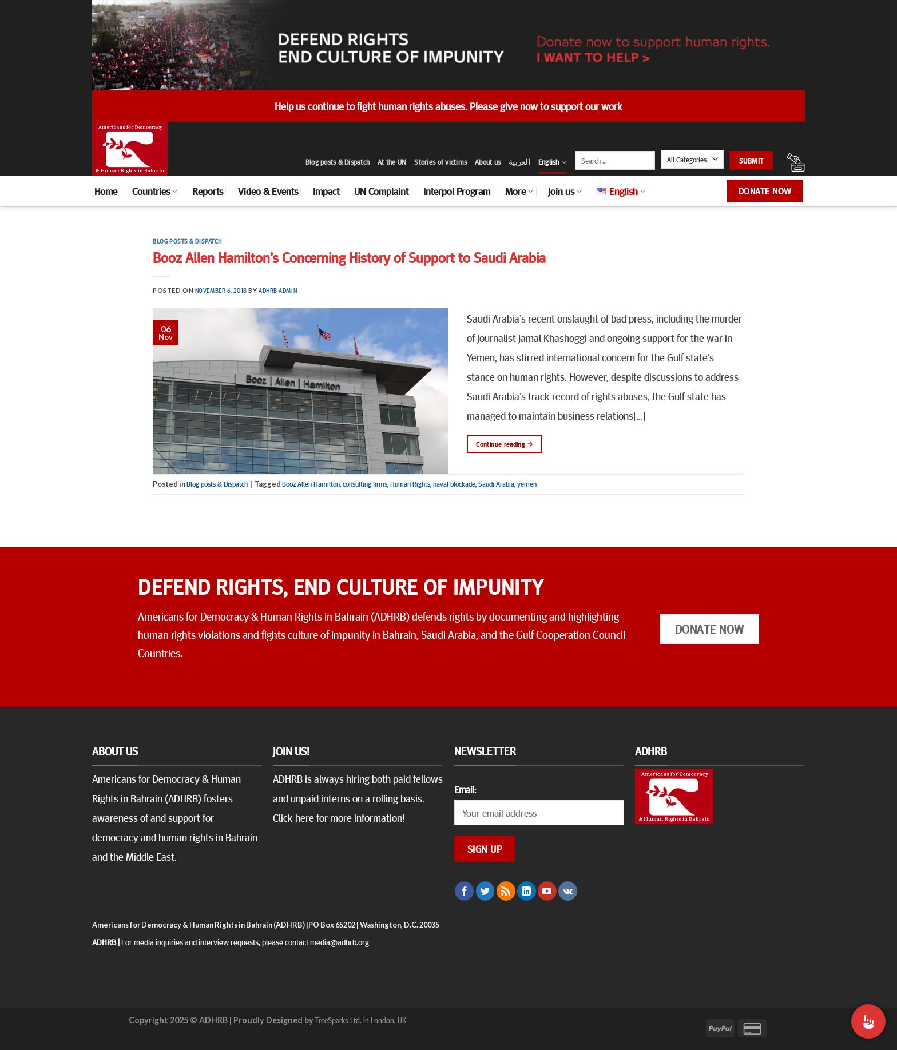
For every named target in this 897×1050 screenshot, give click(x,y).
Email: (465, 789)
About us (488, 162)
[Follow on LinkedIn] (526, 891)
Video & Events (268, 191)
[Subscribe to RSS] (506, 891)
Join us (565, 191)
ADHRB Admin (278, 290)
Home (105, 191)
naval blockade (454, 484)
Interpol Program (456, 191)
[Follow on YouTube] (547, 891)
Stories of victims (440, 162)
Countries (154, 191)
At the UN (392, 162)
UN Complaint (381, 191)
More (519, 191)
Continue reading (504, 444)
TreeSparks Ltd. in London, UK (360, 1019)
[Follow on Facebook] (464, 891)
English (552, 162)
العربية (519, 162)
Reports (207, 191)
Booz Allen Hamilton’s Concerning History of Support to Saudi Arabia (349, 257)
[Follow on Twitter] (485, 891)
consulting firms (365, 484)
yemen (527, 484)
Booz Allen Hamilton (311, 484)
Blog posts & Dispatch (337, 162)
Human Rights (410, 484)
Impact (326, 191)
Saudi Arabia (496, 484)
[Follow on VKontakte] (567, 891)
